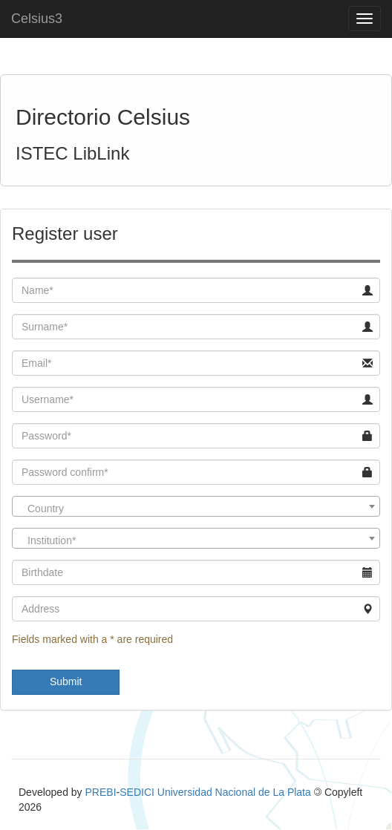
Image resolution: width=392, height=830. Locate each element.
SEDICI (137, 792)
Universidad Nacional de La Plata (234, 792)
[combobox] (196, 506)
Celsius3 (36, 18)
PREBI (101, 792)
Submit (66, 681)
